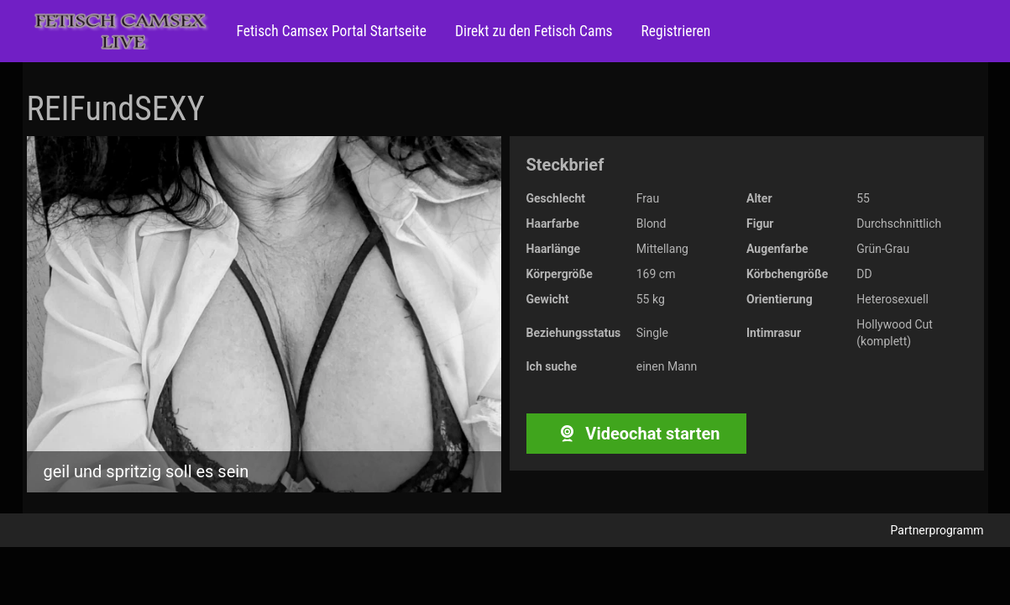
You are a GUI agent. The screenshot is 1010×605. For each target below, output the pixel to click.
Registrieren (674, 31)
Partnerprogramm (937, 530)
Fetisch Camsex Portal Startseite (332, 31)
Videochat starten (636, 434)
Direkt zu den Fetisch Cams (532, 31)
